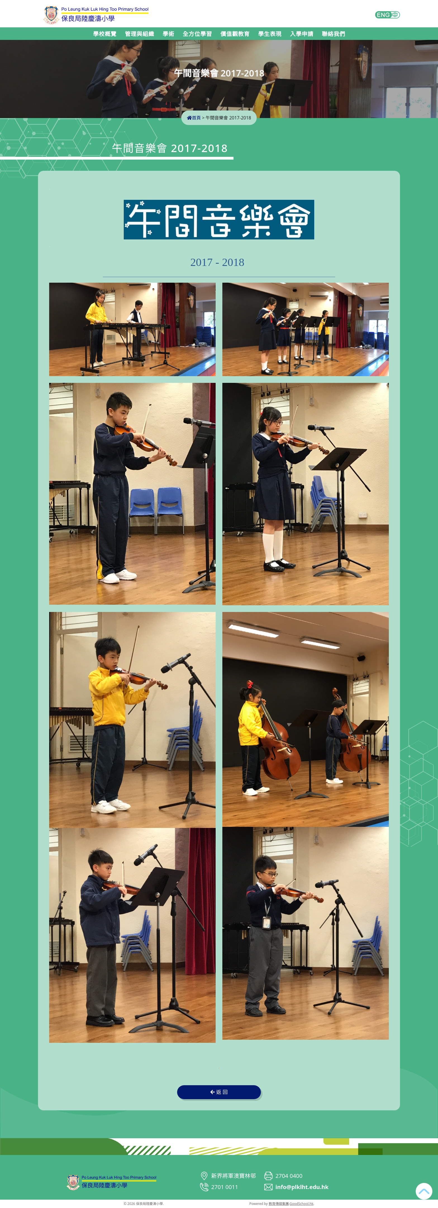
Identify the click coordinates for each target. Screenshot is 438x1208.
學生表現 (270, 34)
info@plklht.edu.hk (301, 1187)
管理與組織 (139, 34)
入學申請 (301, 34)
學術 (168, 34)
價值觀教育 (235, 34)
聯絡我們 (333, 34)
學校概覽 (104, 34)
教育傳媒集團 (279, 1203)
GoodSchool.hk (301, 1203)
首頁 (194, 118)
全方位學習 (197, 34)
